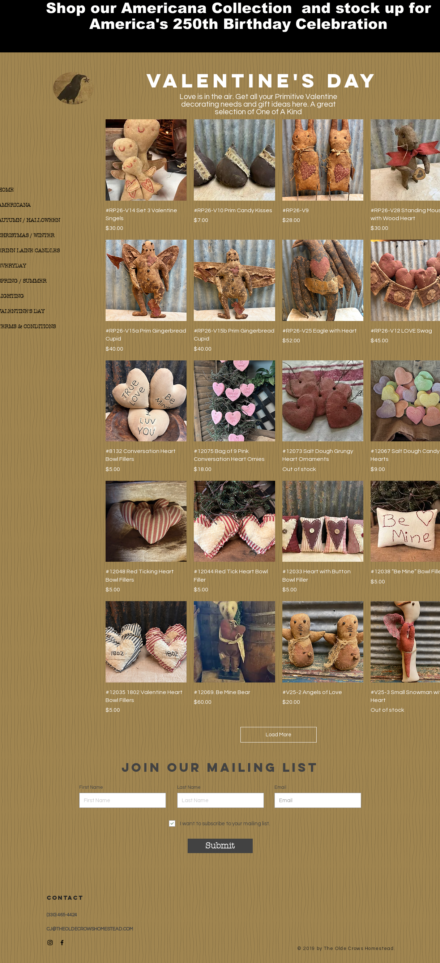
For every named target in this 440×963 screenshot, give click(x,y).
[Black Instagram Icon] (50, 942)
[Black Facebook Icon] (62, 942)
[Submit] (220, 846)
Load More (278, 734)
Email (280, 787)
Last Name (189, 787)
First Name (91, 787)
